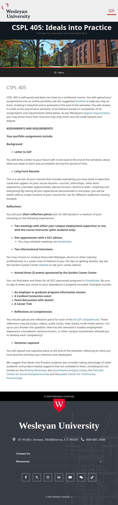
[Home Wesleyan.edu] (59, 406)
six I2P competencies (86, 319)
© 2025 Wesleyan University (58, 497)
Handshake (64, 241)
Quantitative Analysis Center (70, 370)
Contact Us (23, 453)
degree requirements (97, 113)
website (44, 265)
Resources (23, 461)
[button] (111, 11)
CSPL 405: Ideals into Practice (62, 27)
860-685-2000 (95, 439)
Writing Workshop (35, 370)
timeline (80, 101)
